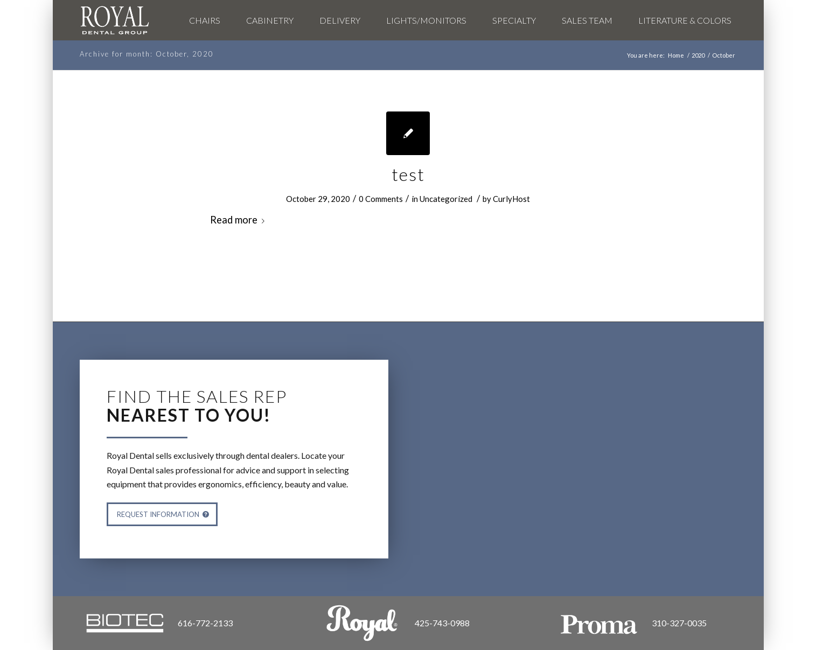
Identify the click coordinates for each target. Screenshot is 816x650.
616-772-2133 (205, 623)
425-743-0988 (442, 623)
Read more (239, 220)
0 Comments (381, 199)
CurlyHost (511, 199)
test (408, 174)
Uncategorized (446, 199)
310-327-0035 (679, 623)
